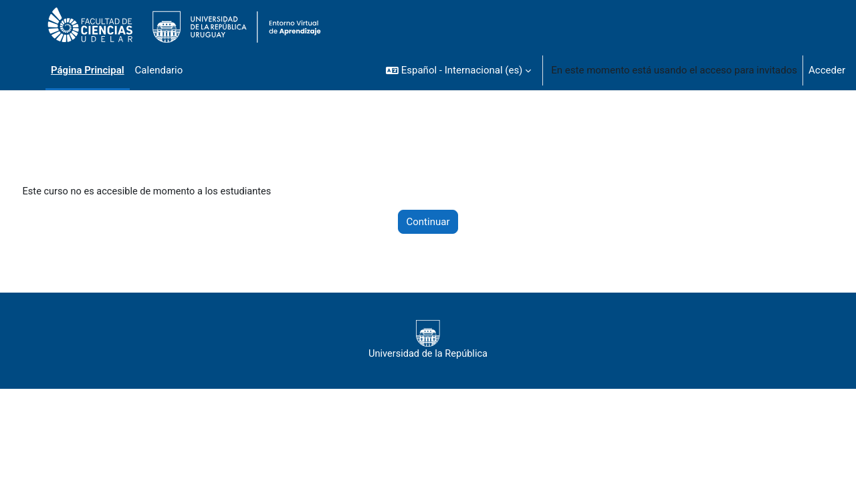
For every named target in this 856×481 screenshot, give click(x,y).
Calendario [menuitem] (159, 70)
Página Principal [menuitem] (87, 70)
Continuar (428, 222)
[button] (458, 70)
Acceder (827, 70)
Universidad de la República (427, 341)
